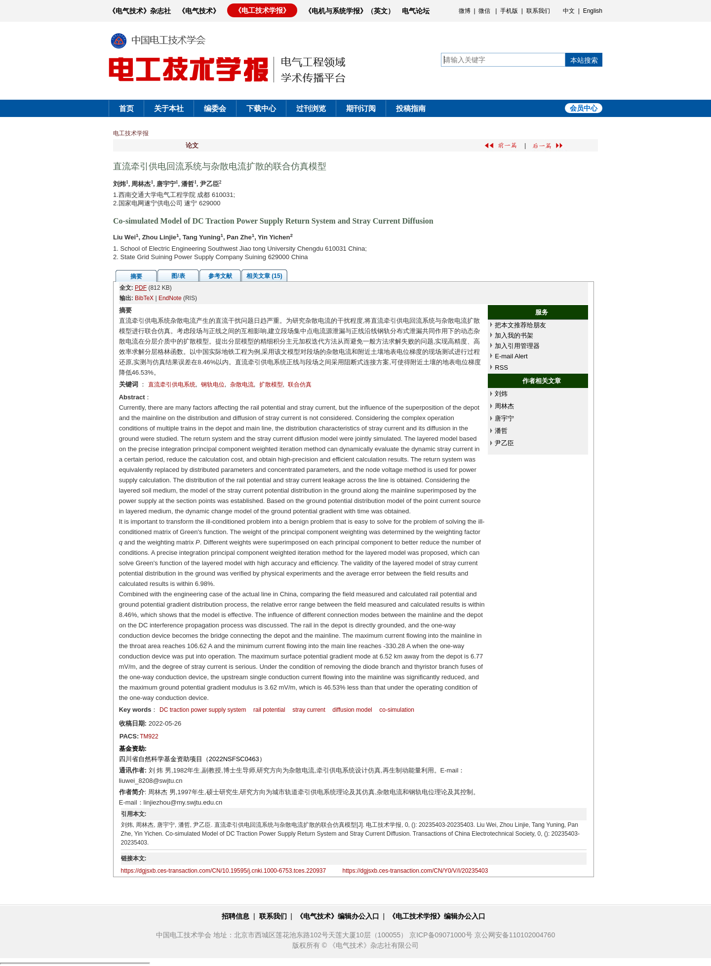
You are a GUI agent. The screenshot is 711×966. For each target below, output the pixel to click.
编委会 (215, 108)
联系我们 (538, 10)
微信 (484, 10)
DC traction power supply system (202, 709)
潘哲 (501, 430)
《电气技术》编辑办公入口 (337, 916)
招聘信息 (235, 916)
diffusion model (352, 709)
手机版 (509, 10)
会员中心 (583, 108)
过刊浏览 (311, 108)
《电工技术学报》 (262, 10)
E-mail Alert (511, 356)
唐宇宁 (504, 418)
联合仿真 (300, 384)
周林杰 (504, 406)
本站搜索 (584, 60)
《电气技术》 (199, 11)
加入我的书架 (514, 335)
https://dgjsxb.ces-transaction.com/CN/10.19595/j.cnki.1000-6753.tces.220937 (223, 870)
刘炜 (501, 393)
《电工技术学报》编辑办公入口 (437, 916)
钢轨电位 (213, 384)
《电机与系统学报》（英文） (350, 11)
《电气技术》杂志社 (140, 11)
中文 (569, 10)
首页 (126, 108)
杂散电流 (242, 384)
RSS (501, 367)
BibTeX (144, 298)
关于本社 (169, 108)
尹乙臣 (504, 443)
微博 (465, 10)
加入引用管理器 (517, 345)
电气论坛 (416, 11)
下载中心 (261, 108)
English (592, 10)
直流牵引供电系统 (172, 384)
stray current (308, 709)
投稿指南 (411, 108)
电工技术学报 (131, 133)
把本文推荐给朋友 (520, 325)
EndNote (170, 298)
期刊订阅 (361, 108)
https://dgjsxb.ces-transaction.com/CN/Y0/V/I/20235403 (415, 870)
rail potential (269, 709)
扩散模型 (271, 384)
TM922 (149, 736)
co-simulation (396, 709)
